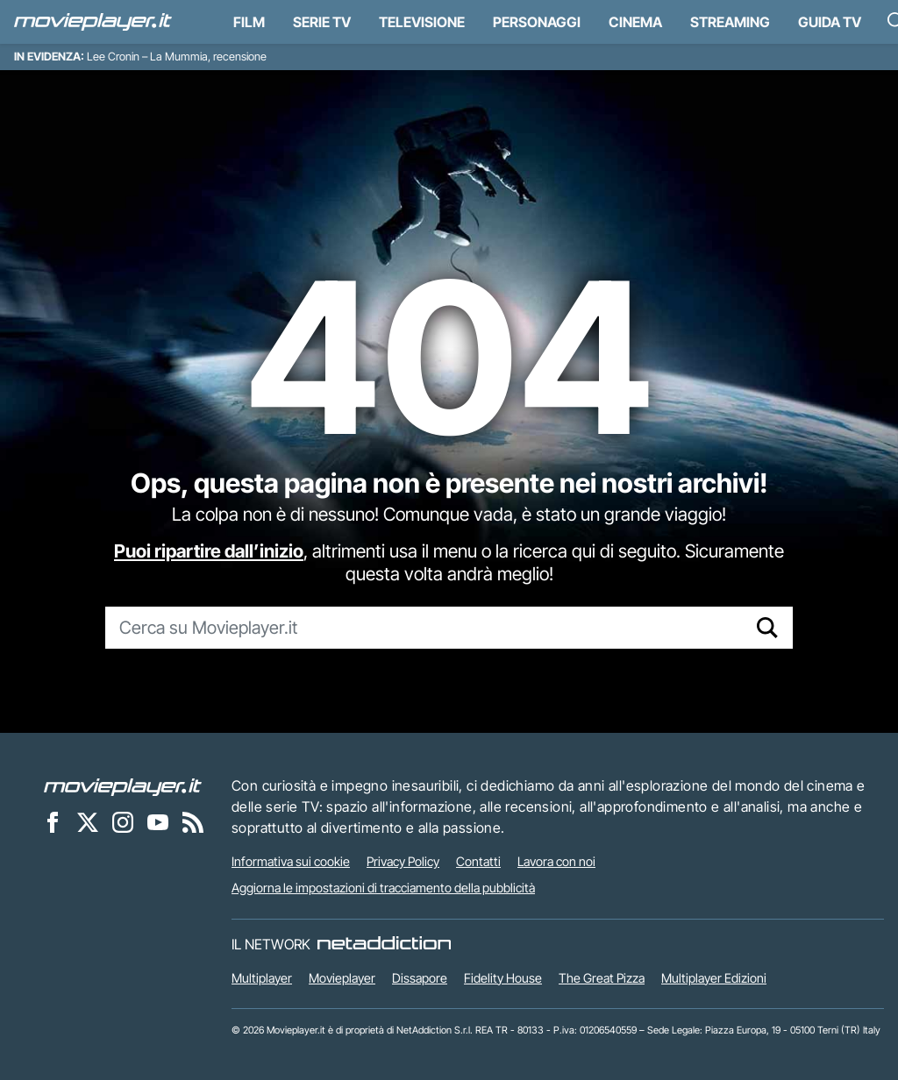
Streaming (730, 22)
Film (249, 22)
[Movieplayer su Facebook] (52, 821)
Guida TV (829, 22)
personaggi (537, 22)
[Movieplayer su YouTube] (157, 821)
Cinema (635, 22)
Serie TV (322, 22)
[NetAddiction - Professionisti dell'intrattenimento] (384, 944)
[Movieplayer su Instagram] (122, 821)
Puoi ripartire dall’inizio (208, 551)
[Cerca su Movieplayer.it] (424, 628)
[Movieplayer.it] (93, 22)
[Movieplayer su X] (87, 821)
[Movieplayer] (123, 785)
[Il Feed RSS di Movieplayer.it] (192, 821)
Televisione (422, 22)
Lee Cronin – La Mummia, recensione (177, 56)
